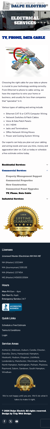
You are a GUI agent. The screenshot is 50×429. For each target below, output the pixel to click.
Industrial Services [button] (25, 198)
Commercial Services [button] (25, 170)
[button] (47, 5)
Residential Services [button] (25, 164)
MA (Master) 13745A (12, 272)
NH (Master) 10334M (12, 262)
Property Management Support (24, 176)
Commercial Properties (19, 180)
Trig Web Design (22, 413)
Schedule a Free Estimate (13, 325)
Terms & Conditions (11, 330)
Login (4, 335)
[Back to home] (24, 5)
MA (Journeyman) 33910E (14, 267)
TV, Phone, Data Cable (18, 193)
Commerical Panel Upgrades (22, 188)
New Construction (16, 184)
